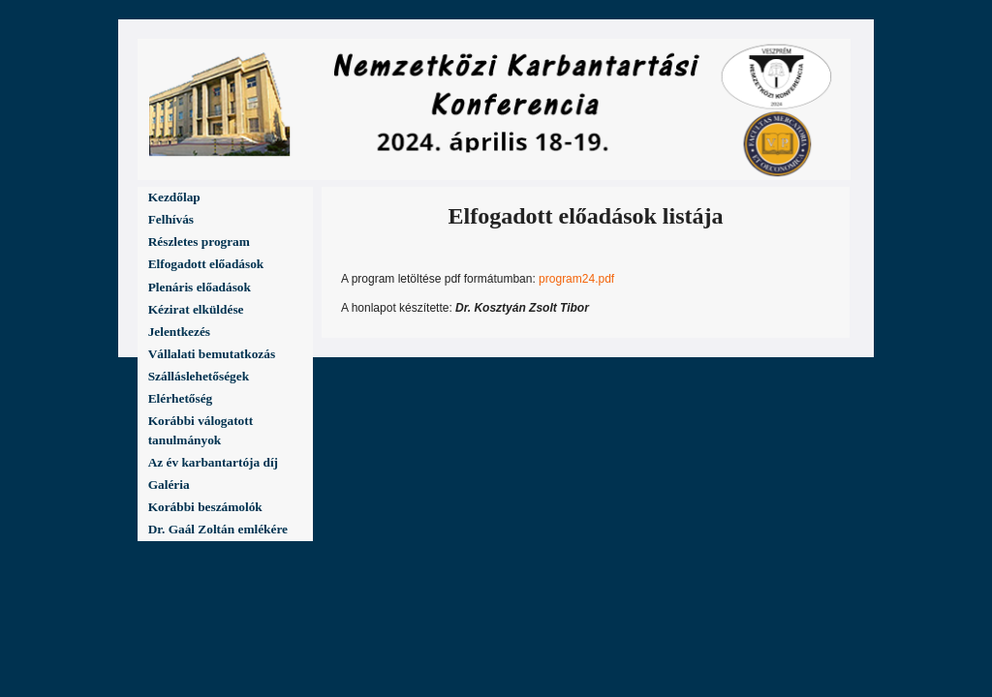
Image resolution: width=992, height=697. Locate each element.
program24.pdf (576, 279)
